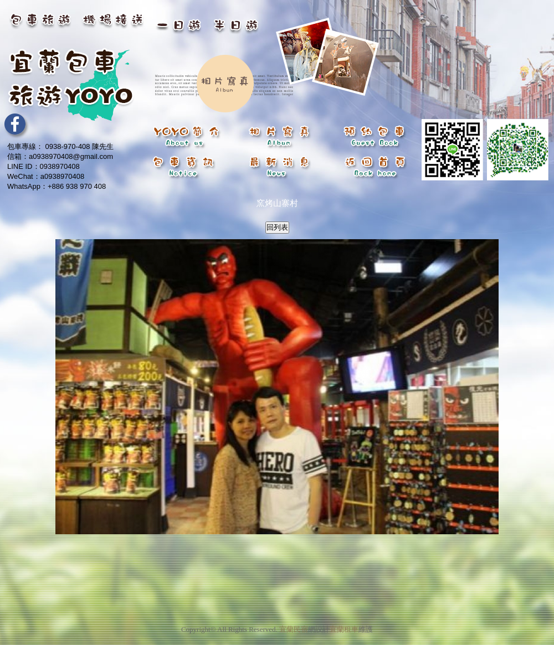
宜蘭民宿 (293, 622)
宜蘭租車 (344, 622)
